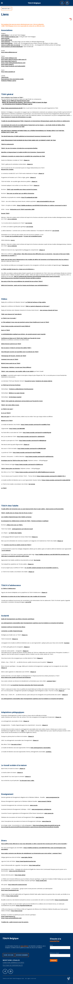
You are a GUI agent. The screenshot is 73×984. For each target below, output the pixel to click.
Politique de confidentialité (13, 965)
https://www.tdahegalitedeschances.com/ (13, 63)
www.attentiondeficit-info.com (46, 201)
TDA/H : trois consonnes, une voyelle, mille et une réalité (17, 371)
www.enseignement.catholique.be (41, 809)
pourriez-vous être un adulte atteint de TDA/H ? (17, 545)
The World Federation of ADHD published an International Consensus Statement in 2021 (26, 136)
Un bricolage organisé (15, 397)
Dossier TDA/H (5, 213)
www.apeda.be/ (5, 41)
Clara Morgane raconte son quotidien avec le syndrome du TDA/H (19, 352)
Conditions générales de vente (13, 962)
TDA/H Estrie (4, 77)
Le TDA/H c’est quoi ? (7, 409)
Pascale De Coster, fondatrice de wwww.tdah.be (38, 381)
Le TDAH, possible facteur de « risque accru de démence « (18, 269)
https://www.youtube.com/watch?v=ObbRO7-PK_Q (51, 476)
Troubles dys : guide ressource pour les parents (15, 922)
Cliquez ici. (27, 160)
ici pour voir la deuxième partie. (33, 236)
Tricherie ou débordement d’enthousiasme (21, 389)
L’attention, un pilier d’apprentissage (12, 631)
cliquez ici (41, 173)
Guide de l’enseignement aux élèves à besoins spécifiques (17, 619)
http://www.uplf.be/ (34, 865)
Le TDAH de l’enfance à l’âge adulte (35, 302)
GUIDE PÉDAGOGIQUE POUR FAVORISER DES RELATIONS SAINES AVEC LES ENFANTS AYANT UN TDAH (28, 140)
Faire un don (8, 955)
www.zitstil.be (5, 38)
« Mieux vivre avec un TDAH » (14, 525)
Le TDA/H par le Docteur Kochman (10, 385)
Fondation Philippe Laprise (8, 80)
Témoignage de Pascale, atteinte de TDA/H (13, 356)
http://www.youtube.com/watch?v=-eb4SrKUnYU (31, 436)
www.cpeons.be (48, 813)
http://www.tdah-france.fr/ (9, 61)
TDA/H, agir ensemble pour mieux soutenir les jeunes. (22, 189)
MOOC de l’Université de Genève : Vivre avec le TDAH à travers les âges (24, 102)
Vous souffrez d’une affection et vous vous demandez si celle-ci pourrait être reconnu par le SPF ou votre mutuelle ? (34, 843)
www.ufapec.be (46, 821)
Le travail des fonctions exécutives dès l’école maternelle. (27, 685)
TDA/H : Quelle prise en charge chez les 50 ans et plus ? (17, 513)
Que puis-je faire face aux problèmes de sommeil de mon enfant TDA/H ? (22, 281)
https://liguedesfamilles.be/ (24, 905)
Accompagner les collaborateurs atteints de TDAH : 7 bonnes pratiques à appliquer (24, 521)
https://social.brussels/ (61, 900)
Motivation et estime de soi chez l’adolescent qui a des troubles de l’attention (23, 596)
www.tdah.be (5, 35)
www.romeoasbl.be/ (7, 43)
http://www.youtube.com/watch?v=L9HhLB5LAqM (32, 448)
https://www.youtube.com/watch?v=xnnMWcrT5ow (35, 424)
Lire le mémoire (6, 550)
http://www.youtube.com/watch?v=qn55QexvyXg (39, 456)
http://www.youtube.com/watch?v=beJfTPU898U (26, 452)
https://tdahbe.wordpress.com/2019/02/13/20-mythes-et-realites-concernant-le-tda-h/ (42, 205)
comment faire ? (51, 681)
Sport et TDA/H (5, 330)
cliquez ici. (30, 164)
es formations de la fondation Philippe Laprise (17, 104)
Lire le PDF (28, 602)
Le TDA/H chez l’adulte (15, 533)
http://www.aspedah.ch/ (8, 71)
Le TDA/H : (4, 375)
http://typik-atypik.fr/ (7, 64)
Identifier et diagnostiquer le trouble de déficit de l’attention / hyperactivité (23, 152)
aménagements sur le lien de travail (22, 529)
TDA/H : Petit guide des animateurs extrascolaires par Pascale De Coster (22, 401)
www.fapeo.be (40, 817)
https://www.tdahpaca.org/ (9, 58)
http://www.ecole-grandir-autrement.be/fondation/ (16, 677)
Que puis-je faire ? (16, 744)
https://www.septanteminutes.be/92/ (12, 108)
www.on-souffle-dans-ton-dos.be (10, 45)
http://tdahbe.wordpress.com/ (10, 36)
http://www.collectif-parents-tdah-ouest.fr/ (13, 59)
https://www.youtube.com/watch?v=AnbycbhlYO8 (56, 480)
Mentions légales (11, 960)
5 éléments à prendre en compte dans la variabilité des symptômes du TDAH (23, 156)
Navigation (6, 8)
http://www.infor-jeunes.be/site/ (17, 884)
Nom (60, 946)
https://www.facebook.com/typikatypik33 (13, 66)
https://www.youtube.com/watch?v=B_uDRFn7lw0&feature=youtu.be (35, 472)
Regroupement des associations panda (12, 79)
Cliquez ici (26, 444)
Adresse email (60, 954)
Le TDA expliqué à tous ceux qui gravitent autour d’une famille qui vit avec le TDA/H (25, 322)
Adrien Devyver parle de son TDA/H (11, 344)
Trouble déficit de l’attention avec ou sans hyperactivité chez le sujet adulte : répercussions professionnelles (32, 509)
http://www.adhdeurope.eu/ (9, 52)
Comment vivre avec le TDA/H (9, 359)
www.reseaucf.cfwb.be (44, 801)
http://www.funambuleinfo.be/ (10, 890)
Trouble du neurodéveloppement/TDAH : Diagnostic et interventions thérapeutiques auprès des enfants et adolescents (35, 121)
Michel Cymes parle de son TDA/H (10, 363)
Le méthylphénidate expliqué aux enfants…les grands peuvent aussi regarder (23, 334)
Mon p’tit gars (5, 416)
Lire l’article (28, 223)
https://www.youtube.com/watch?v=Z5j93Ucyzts (29, 464)
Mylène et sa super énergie (16, 393)
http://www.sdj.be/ (20, 875)
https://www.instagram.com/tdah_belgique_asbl (10, 971)
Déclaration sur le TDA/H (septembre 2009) (22, 209)
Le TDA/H (3, 488)
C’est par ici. (65, 265)
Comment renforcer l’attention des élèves (13, 627)
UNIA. (22, 730)
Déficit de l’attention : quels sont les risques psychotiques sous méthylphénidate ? (24, 285)
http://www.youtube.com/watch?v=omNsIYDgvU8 (37, 432)
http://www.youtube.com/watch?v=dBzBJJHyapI (32, 440)
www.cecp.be (33, 805)
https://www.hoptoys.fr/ (8, 916)
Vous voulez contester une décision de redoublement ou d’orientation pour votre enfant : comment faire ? (31, 853)
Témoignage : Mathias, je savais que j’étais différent (16, 367)
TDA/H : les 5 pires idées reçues (10, 405)
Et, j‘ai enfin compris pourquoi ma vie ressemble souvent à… (42, 567)
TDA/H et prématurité (7, 144)
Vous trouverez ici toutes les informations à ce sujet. (16, 117)
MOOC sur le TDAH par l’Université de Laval (15, 101)
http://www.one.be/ (16, 910)
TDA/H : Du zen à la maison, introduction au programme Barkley (19, 148)
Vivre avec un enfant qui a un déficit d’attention (20, 193)
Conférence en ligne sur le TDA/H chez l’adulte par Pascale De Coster (20, 338)
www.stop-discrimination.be (17, 871)
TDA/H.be (34, 3)
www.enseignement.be (52, 797)
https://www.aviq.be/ (12, 896)
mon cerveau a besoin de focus (49, 310)
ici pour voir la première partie (13, 236)
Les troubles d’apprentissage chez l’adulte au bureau (16, 517)
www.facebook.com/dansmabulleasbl (12, 46)
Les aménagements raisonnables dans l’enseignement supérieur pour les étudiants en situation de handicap (32, 623)
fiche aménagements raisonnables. (41, 747)
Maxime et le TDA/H (6, 420)
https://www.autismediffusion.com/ (11, 918)
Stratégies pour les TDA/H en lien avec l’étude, (14, 460)
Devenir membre (22, 955)
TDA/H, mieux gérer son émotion (10, 468)
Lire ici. (13, 240)
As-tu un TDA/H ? (6, 413)
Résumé (3, 169)
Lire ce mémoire (12, 219)
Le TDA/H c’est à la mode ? (8, 318)
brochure (66, 643)
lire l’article (32, 484)
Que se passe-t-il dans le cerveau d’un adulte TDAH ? (16, 348)
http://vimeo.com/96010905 (17, 428)
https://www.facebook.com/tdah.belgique (5, 971)
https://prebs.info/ (41, 880)
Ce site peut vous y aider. (27, 780)
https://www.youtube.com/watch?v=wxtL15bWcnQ (15, 326)
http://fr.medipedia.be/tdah (29, 197)
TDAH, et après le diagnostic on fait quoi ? (37, 306)
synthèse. (49, 751)
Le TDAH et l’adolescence (8, 588)
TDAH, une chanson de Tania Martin (11, 314)
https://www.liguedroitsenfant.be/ (26, 861)
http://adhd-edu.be (6, 40)
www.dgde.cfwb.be (26, 857)
